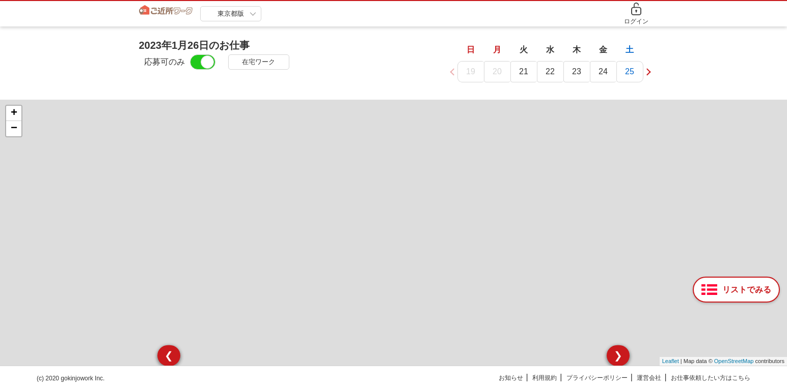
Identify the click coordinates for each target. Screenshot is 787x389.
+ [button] (14, 114)
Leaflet (670, 362)
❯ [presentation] (618, 356)
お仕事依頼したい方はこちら (710, 378)
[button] (647, 72)
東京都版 (231, 13)
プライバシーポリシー (597, 378)
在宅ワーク (258, 62)
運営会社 (649, 378)
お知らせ (511, 378)
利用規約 (544, 378)
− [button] (14, 129)
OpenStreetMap (734, 362)
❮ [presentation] (169, 356)
